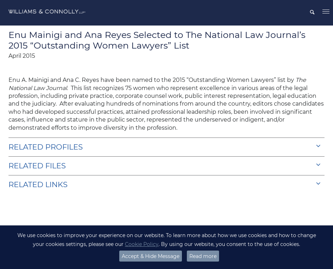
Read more (203, 256)
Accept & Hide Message (150, 256)
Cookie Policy (142, 244)
